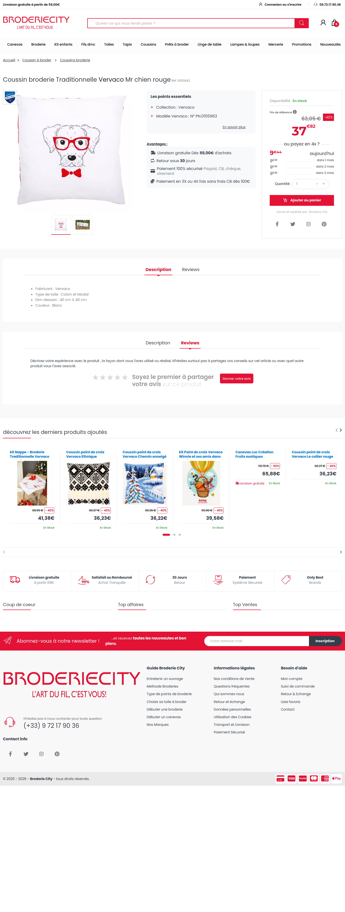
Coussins (148, 44)
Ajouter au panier (302, 200)
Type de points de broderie (169, 693)
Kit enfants (63, 44)
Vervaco (111, 79)
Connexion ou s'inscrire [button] (279, 4)
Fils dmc (88, 44)
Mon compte (291, 678)
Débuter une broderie (164, 709)
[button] (295, 112)
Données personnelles (232, 709)
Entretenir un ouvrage (165, 678)
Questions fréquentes (232, 686)
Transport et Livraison (232, 724)
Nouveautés (330, 44)
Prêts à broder (177, 44)
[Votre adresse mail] (256, 641)
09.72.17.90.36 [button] (327, 4)
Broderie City (41, 778)
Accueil (9, 60)
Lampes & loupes (245, 44)
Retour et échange (229, 701)
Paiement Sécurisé (229, 732)
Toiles (109, 44)
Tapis (127, 44)
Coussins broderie (75, 60)
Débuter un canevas (164, 717)
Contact (287, 709)
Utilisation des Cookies (232, 717)
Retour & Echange (296, 693)
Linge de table (209, 44)
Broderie (38, 44)
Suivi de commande (298, 686)
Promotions (301, 44)
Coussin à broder (36, 60)
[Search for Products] (191, 23)
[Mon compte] (323, 23)
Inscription (325, 640)
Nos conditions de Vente (234, 678)
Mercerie (275, 44)
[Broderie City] (36, 23)
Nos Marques (157, 724)
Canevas (15, 44)
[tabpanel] (32, 488)
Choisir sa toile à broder (166, 701)
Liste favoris (290, 701)
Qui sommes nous (229, 693)
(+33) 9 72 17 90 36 (51, 725)
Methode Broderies (162, 686)
